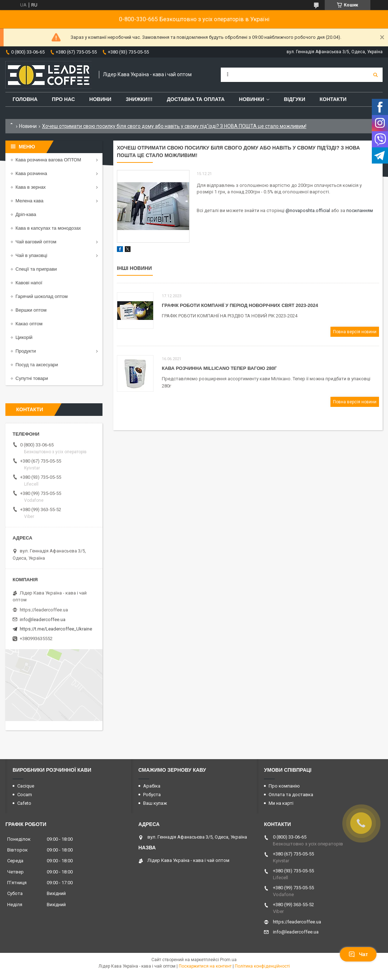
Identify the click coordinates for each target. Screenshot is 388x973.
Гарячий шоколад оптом (41, 296)
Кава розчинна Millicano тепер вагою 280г (219, 368)
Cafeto (24, 803)
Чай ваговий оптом (35, 241)
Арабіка (151, 786)
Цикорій (23, 337)
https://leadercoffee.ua (44, 609)
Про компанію (284, 786)
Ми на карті (281, 803)
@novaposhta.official (308, 210)
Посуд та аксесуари (36, 364)
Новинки (251, 99)
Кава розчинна (31, 173)
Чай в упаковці (31, 255)
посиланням (359, 210)
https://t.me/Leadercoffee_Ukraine (56, 629)
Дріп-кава (25, 214)
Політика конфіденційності (262, 966)
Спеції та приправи (36, 269)
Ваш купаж (155, 803)
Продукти (25, 351)
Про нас (63, 99)
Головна (25, 99)
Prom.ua (228, 959)
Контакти (333, 99)
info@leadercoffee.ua (42, 619)
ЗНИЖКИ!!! (139, 99)
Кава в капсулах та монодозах (48, 228)
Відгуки (294, 99)
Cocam (24, 794)
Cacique (25, 786)
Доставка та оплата (196, 99)
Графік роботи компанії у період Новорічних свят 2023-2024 (240, 305)
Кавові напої (28, 282)
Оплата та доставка (291, 794)
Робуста (152, 794)
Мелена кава (29, 200)
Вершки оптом (30, 310)
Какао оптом (28, 323)
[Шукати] (375, 75)
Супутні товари (31, 378)
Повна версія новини (354, 331)
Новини (100, 99)
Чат (358, 954)
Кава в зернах (30, 187)
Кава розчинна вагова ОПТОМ (48, 159)
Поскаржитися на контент (205, 966)
